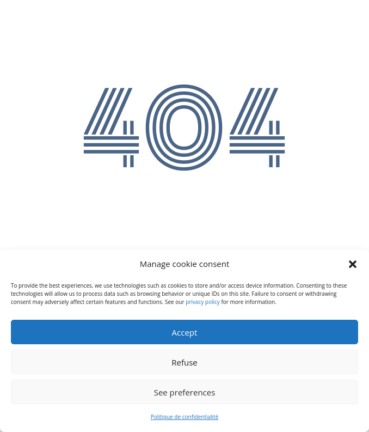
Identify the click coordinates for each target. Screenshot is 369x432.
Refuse (184, 362)
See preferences (185, 392)
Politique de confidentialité (185, 417)
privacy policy (203, 302)
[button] (352, 264)
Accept (185, 332)
